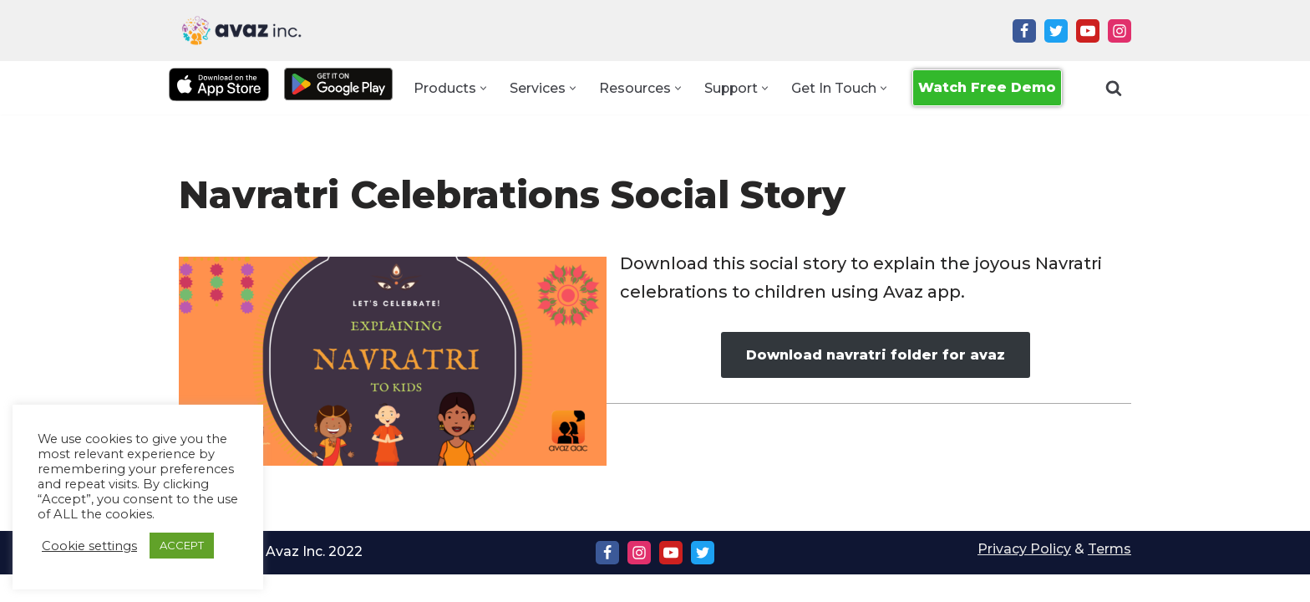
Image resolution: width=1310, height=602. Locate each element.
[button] (482, 88)
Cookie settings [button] (89, 546)
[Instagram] (1119, 31)
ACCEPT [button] (182, 545)
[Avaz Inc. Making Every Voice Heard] (241, 30)
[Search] (1113, 87)
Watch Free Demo (988, 87)
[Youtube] (1087, 31)
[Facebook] (1024, 31)
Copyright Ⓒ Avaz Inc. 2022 (271, 579)
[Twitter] (1056, 31)
